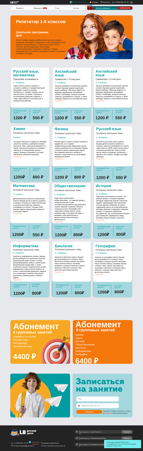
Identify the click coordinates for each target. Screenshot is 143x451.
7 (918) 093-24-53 (21, 443)
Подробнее (59, 101)
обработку (108, 413)
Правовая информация (50, 443)
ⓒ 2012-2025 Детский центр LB (53, 446)
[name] (97, 398)
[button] (124, 8)
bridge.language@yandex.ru (24, 446)
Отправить (89, 412)
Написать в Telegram (36, 443)
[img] (101, 2)
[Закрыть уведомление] (140, 441)
